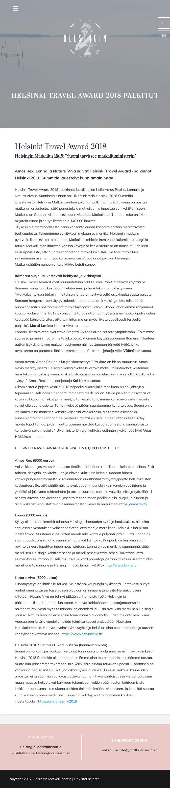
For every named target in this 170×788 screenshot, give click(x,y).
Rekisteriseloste (86, 779)
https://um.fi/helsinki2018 (57, 701)
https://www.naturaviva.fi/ (81, 634)
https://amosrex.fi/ (133, 504)
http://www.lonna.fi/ (120, 565)
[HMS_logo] (85, 4)
